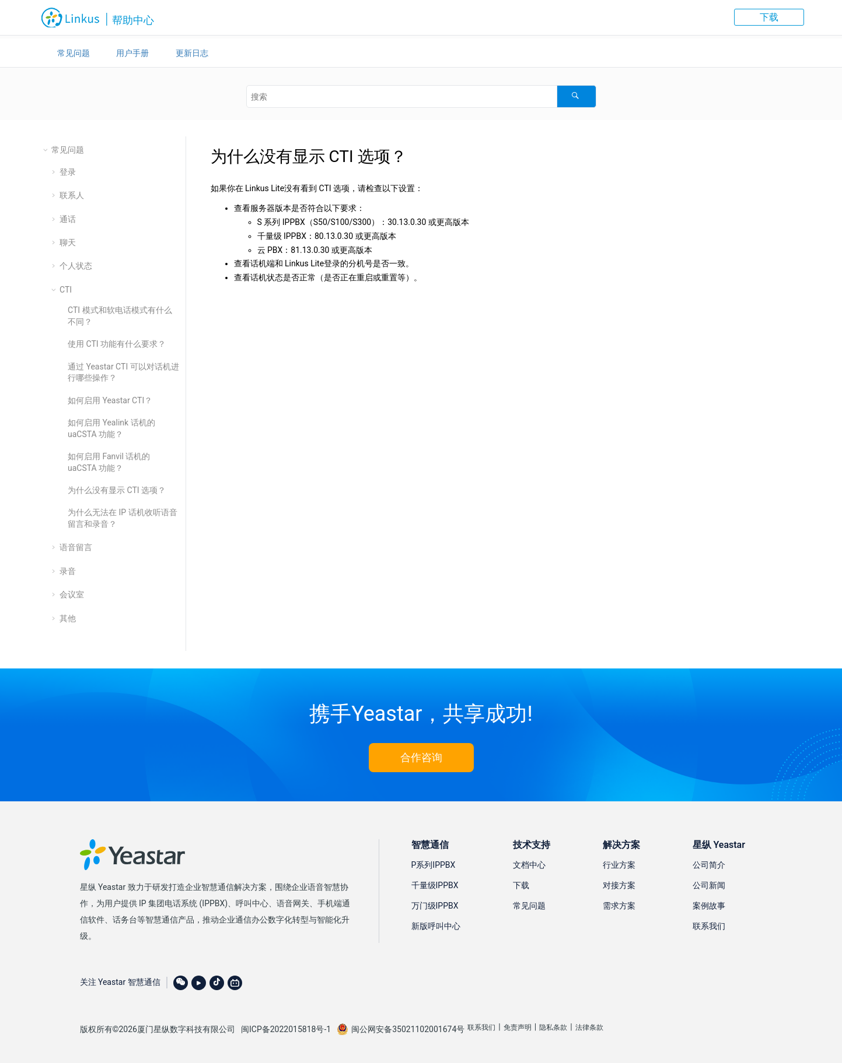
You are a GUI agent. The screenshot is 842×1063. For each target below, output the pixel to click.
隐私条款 (553, 1027)
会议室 (72, 594)
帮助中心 (133, 20)
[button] (46, 149)
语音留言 (76, 547)
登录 (68, 172)
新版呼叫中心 (435, 926)
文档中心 (529, 865)
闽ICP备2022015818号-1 (286, 1029)
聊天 (68, 242)
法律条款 (589, 1027)
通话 (68, 219)
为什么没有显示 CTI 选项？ (117, 490)
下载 (769, 17)
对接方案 (619, 885)
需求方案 (619, 905)
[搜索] (576, 96)
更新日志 (192, 53)
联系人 (72, 195)
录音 (68, 571)
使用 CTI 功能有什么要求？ (117, 344)
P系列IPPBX (433, 865)
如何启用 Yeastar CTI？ (110, 400)
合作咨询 (421, 757)
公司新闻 (709, 885)
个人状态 (76, 265)
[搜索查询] (421, 96)
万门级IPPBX (435, 905)
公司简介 (709, 865)
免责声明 (518, 1027)
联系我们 (709, 926)
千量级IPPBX (435, 885)
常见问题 (73, 53)
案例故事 (709, 905)
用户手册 (132, 53)
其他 (68, 618)
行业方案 (619, 865)
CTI (66, 289)
